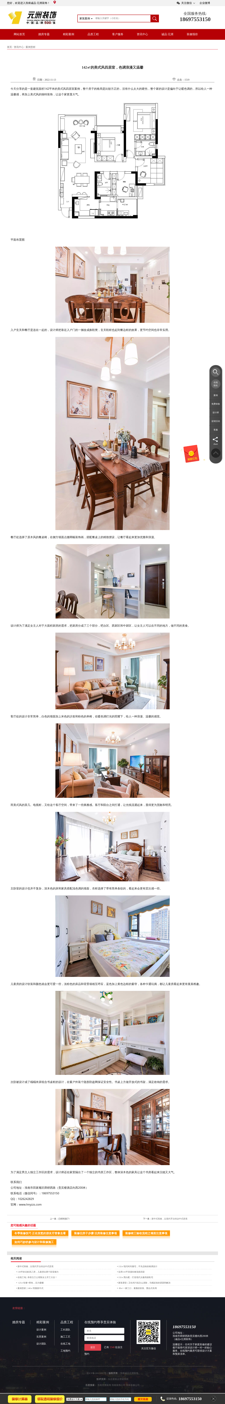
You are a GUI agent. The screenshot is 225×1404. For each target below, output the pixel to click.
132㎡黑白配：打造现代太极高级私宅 (135, 1277)
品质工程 (93, 34)
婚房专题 (44, 34)
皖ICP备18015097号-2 (97, 1373)
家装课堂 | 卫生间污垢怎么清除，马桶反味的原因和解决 (144, 1283)
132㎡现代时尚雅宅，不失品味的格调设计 (137, 1266)
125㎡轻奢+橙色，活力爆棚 (31, 1283)
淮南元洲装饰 (104, 1385)
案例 (216, 395)
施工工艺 (65, 1336)
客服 (216, 430)
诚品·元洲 (167, 34)
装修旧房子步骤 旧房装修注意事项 (95, 1233)
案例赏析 (31, 47)
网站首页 (19, 34)
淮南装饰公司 (118, 1385)
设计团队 (41, 1343)
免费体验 (215, 404)
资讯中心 (142, 34)
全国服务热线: (195, 13)
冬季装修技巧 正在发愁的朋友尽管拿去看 (40, 1233)
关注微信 (186, 3)
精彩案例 (68, 34)
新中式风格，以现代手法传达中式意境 (169, 1219)
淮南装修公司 (133, 1385)
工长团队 (65, 1329)
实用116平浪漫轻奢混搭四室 (131, 1272)
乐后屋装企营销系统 (118, 1379)
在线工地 (65, 1343)
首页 (9, 47)
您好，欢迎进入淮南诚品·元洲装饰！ (31, 3)
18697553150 (195, 19)
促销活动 (215, 421)
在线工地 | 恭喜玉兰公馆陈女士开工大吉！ (37, 1277)
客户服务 (117, 34)
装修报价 (192, 34)
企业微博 (205, 3)
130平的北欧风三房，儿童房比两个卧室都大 (38, 1272)
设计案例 (41, 1329)
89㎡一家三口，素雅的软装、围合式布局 (137, 1288)
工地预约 (65, 1350)
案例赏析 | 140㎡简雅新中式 (30, 1288)
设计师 (216, 412)
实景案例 (41, 1336)
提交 (93, 1347)
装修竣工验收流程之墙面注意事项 (146, 1233)
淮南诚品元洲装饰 (129, 1373)
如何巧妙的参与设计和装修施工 (34, 1242)
